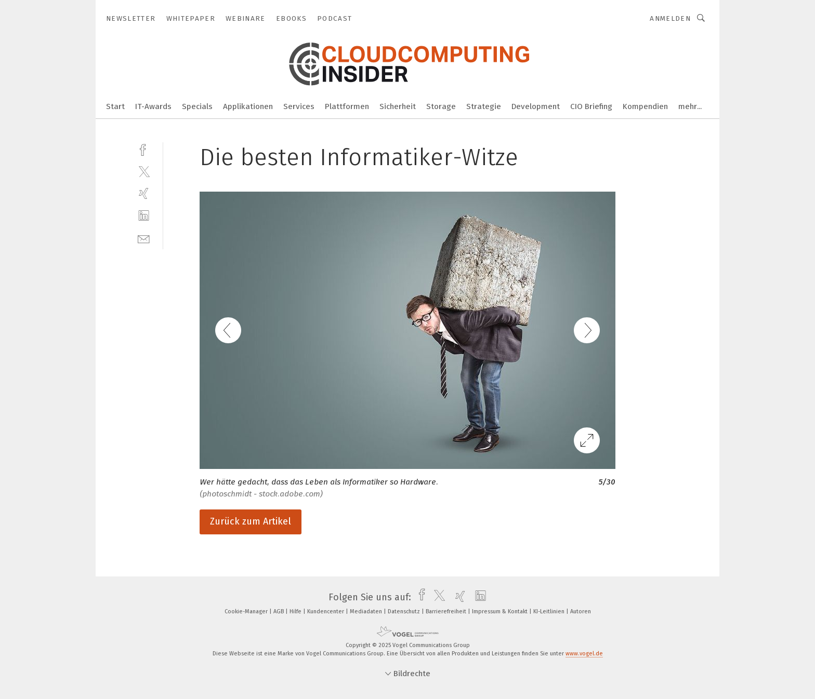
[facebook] (143, 148)
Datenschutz (405, 611)
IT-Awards (153, 106)
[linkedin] (143, 215)
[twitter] (143, 171)
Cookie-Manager (247, 611)
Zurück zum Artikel (250, 521)
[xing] (143, 193)
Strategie (483, 106)
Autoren (580, 611)
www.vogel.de (584, 653)
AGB (279, 611)
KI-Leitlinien (549, 611)
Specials (197, 106)
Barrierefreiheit (447, 611)
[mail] (143, 238)
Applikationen (248, 106)
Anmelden (670, 18)
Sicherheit (397, 106)
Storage (441, 106)
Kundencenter (326, 611)
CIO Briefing (591, 106)
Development (535, 106)
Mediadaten (367, 611)
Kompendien (645, 106)
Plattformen (347, 106)
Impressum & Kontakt (500, 611)
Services (298, 106)
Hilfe (296, 611)
